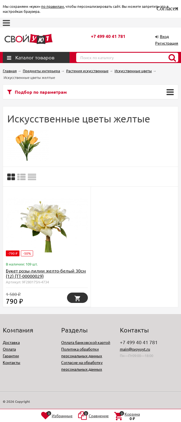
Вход (164, 36)
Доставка (11, 342)
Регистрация (166, 42)
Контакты (11, 362)
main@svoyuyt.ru (135, 348)
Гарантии (11, 355)
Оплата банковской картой (85, 342)
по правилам (52, 6)
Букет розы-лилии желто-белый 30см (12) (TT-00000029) (46, 273)
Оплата (9, 348)
